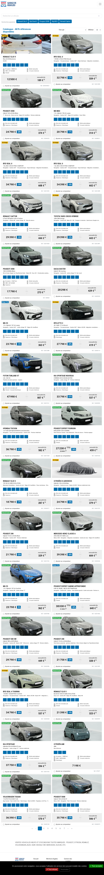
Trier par (61, 30)
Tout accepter (96, 866)
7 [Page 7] (64, 828)
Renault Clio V (22, 21)
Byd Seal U (33, 21)
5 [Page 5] (56, 828)
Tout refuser (51, 869)
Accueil (35, 859)
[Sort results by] (76, 30)
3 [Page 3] (47, 828)
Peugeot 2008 (44, 21)
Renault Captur (65, 21)
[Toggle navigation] (100, 4)
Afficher (91, 30)
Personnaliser (65, 869)
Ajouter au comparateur (12, 86)
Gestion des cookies (68, 860)
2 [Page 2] (43, 828)
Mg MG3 (55, 21)
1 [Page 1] (39, 828)
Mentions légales (52, 859)
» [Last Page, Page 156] (71, 828)
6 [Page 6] (60, 828)
